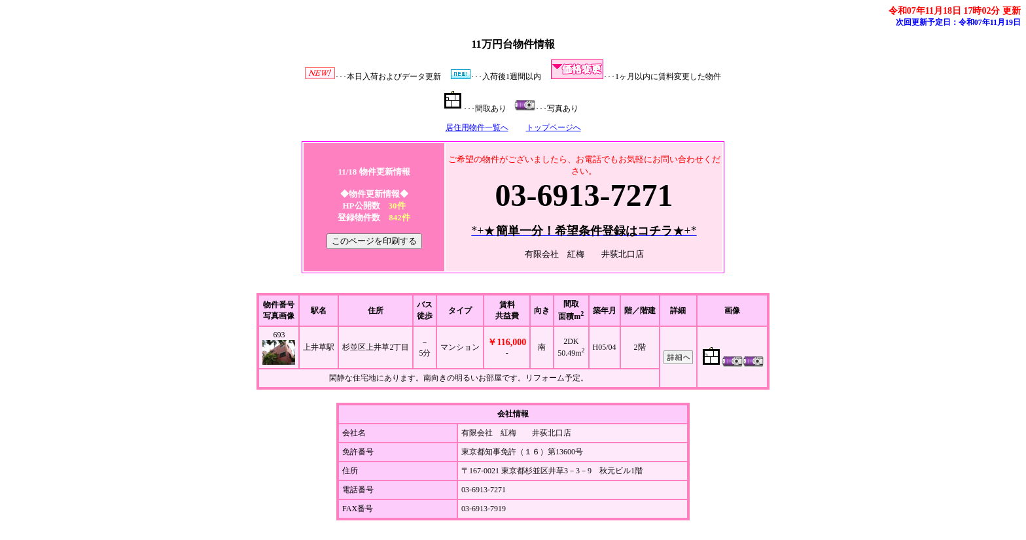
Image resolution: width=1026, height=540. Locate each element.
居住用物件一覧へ (477, 127)
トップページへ (553, 127)
